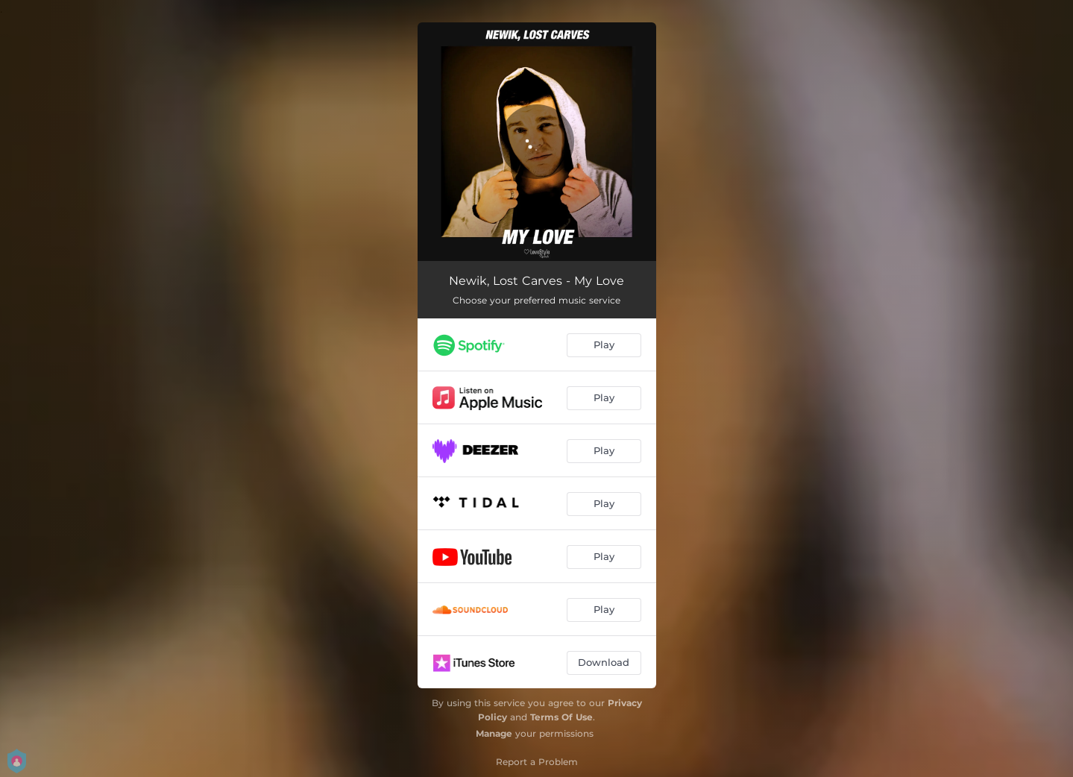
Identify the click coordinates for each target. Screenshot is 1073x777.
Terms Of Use (561, 717)
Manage (494, 733)
